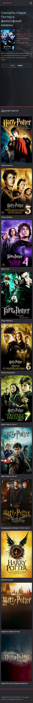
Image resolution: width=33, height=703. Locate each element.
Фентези (23, 34)
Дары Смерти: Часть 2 (9, 476)
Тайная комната (7, 165)
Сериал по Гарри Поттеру (10, 631)
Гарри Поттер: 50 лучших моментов (14, 683)
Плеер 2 (20, 65)
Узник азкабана (6, 217)
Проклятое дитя (7, 580)
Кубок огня (5, 269)
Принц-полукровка (8, 372)
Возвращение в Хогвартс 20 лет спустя (15, 528)
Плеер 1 (12, 65)
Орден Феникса (7, 321)
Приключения (21, 36)
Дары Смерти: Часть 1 (9, 424)
